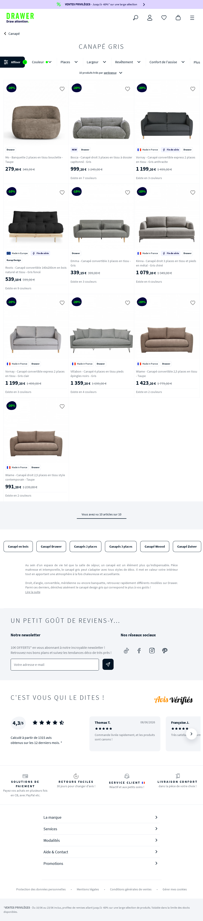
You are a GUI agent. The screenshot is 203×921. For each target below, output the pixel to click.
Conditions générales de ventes (131, 889)
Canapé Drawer (51, 546)
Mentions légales (88, 889)
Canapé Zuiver (187, 546)
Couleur (42, 62)
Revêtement (128, 62)
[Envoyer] (108, 664)
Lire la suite (32, 592)
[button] (101, 67)
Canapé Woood (155, 546)
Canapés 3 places (120, 546)
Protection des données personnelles (41, 889)
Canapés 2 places (85, 546)
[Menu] (192, 17)
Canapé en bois (18, 546)
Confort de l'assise (168, 62)
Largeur (97, 62)
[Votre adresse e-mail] (55, 665)
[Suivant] (191, 734)
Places (70, 62)
